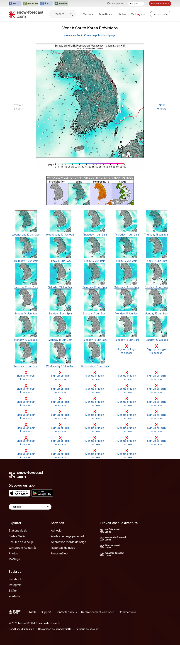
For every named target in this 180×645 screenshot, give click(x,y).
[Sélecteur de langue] (136, 4)
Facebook (15, 579)
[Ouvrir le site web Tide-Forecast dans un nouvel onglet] (46, 3)
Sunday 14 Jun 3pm (60, 313)
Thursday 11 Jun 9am (126, 234)
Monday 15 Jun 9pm (60, 339)
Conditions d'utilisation (21, 628)
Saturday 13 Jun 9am (60, 287)
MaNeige (14, 559)
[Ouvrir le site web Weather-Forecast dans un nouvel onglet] (61, 3)
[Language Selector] (30, 507)
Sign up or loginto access (126, 349)
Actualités (106, 14)
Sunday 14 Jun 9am (25, 313)
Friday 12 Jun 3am (60, 260)
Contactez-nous (66, 612)
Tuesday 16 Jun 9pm (26, 366)
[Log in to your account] (160, 14)
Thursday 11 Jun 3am (94, 234)
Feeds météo (59, 553)
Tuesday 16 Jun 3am (94, 339)
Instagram (15, 585)
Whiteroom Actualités (23, 547)
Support (46, 612)
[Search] (71, 14)
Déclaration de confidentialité (54, 628)
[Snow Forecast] (26, 14)
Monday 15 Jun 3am (126, 313)
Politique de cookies (87, 628)
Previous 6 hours (18, 106)
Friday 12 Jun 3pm (126, 260)
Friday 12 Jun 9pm (156, 260)
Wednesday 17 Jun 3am (60, 366)
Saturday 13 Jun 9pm (126, 287)
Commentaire (127, 612)
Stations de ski (18, 530)
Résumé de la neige (21, 542)
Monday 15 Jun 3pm (26, 339)
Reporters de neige (63, 547)
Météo (88, 14)
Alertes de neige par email (67, 536)
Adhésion (57, 530)
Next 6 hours (161, 106)
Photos (122, 14)
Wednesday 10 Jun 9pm (60, 234)
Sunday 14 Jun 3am (156, 287)
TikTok (13, 590)
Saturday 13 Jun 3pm (94, 287)
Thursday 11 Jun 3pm (156, 234)
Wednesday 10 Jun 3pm (26, 234)
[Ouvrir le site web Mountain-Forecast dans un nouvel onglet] (30, 3)
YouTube (14, 596)
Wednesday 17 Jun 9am (95, 366)
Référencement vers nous (98, 612)
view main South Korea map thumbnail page (90, 35)
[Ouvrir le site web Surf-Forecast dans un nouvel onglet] (15, 3)
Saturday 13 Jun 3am (26, 287)
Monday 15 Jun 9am (156, 313)
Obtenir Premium (160, 3)
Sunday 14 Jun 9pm (94, 313)
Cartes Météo (17, 536)
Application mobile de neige (68, 542)
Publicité (31, 612)
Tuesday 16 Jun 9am (127, 339)
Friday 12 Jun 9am (94, 260)
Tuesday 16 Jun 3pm (156, 339)
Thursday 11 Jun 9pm (26, 260)
